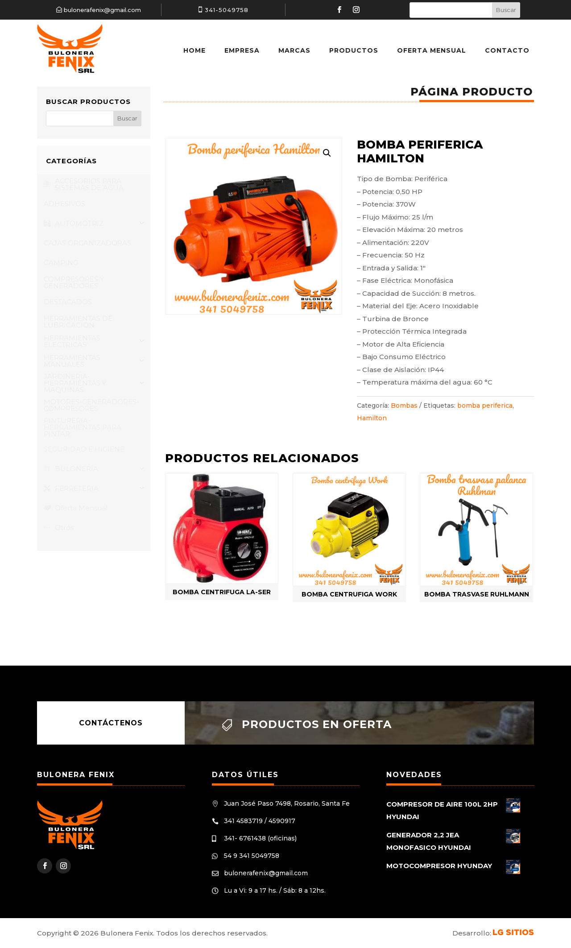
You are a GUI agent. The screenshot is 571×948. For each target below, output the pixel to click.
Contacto (507, 50)
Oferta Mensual (431, 50)
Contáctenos (111, 723)
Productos (353, 50)
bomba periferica (485, 406)
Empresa (242, 50)
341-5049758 (226, 9)
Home (194, 50)
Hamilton (372, 418)
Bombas (404, 406)
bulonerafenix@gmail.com (102, 9)
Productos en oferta (317, 724)
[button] (327, 153)
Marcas (294, 50)
